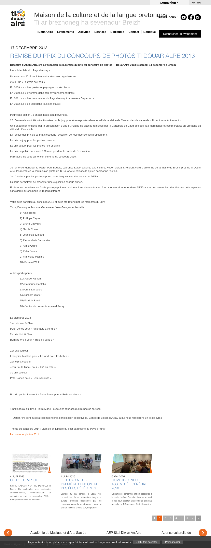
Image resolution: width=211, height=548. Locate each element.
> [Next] (203, 533)
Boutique (149, 31)
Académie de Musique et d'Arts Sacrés (58, 532)
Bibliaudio (117, 31)
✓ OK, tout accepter (146, 542)
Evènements (65, 31)
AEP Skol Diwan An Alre (124, 532)
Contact (133, 31)
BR (199, 2)
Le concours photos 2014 (24, 434)
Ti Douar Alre (44, 31)
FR (193, 2)
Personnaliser (172, 542)
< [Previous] (8, 533)
